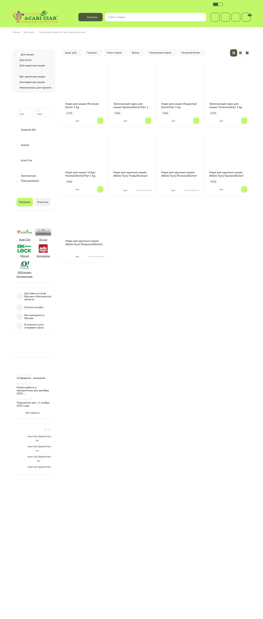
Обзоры (121, 11)
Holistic (23, 157)
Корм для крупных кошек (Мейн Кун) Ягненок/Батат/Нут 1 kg (179, 183)
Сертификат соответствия (144, 11)
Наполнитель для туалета (35, 95)
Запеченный (26, 188)
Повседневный (28, 193)
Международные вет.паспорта (151, 575)
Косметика (141, 579)
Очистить (42, 214)
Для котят (26, 67)
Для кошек (30, 39)
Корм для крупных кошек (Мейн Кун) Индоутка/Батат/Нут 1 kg (84, 252)
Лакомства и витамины (147, 583)
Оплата (31, 11)
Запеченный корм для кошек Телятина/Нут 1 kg (225, 113)
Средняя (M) (26, 141)
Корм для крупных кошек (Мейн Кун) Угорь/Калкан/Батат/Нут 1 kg (130, 183)
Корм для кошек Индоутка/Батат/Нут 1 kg (179, 113)
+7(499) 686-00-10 (238, 11)
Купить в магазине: (106, 596)
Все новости (34, 424)
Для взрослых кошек (32, 73)
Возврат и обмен (103, 11)
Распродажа (142, 562)
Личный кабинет (184, 566)
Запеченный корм (31, 78)
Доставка (18, 11)
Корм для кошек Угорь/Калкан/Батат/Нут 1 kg (80, 181)
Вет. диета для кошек (32, 84)
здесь (19, 609)
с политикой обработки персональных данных (169, 535)
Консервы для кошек (32, 89)
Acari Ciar (24, 172)
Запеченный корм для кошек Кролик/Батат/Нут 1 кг (130, 115)
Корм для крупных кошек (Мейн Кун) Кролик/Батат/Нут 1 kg (226, 183)
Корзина (179, 562)
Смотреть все (33, 481)
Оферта (166, 11)
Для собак (140, 566)
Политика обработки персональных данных (65, 11)
